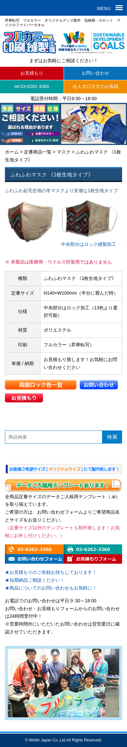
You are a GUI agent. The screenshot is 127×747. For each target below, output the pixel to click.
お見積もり (31, 73)
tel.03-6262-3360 (31, 86)
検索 (112, 437)
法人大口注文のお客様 (95, 86)
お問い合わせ (95, 73)
